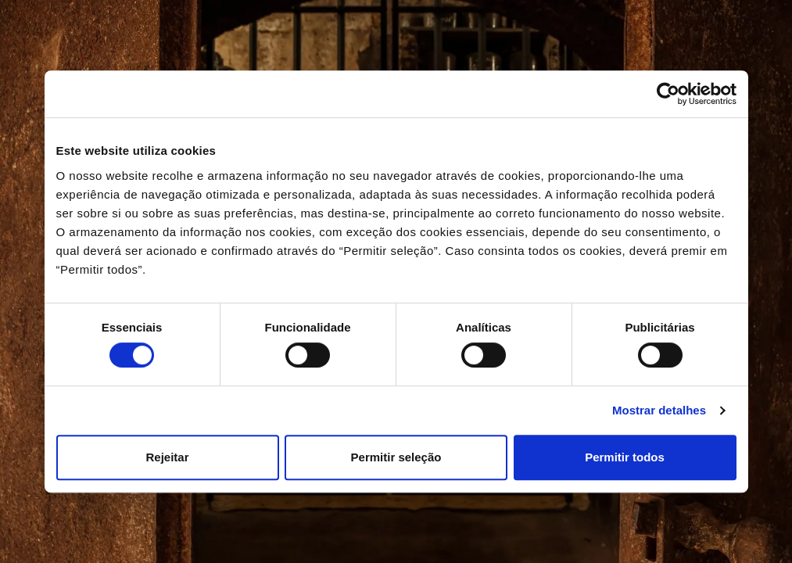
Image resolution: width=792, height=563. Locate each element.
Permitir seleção (396, 457)
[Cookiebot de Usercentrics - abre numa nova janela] (668, 94)
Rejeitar (166, 457)
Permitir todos (625, 457)
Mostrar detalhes (659, 410)
